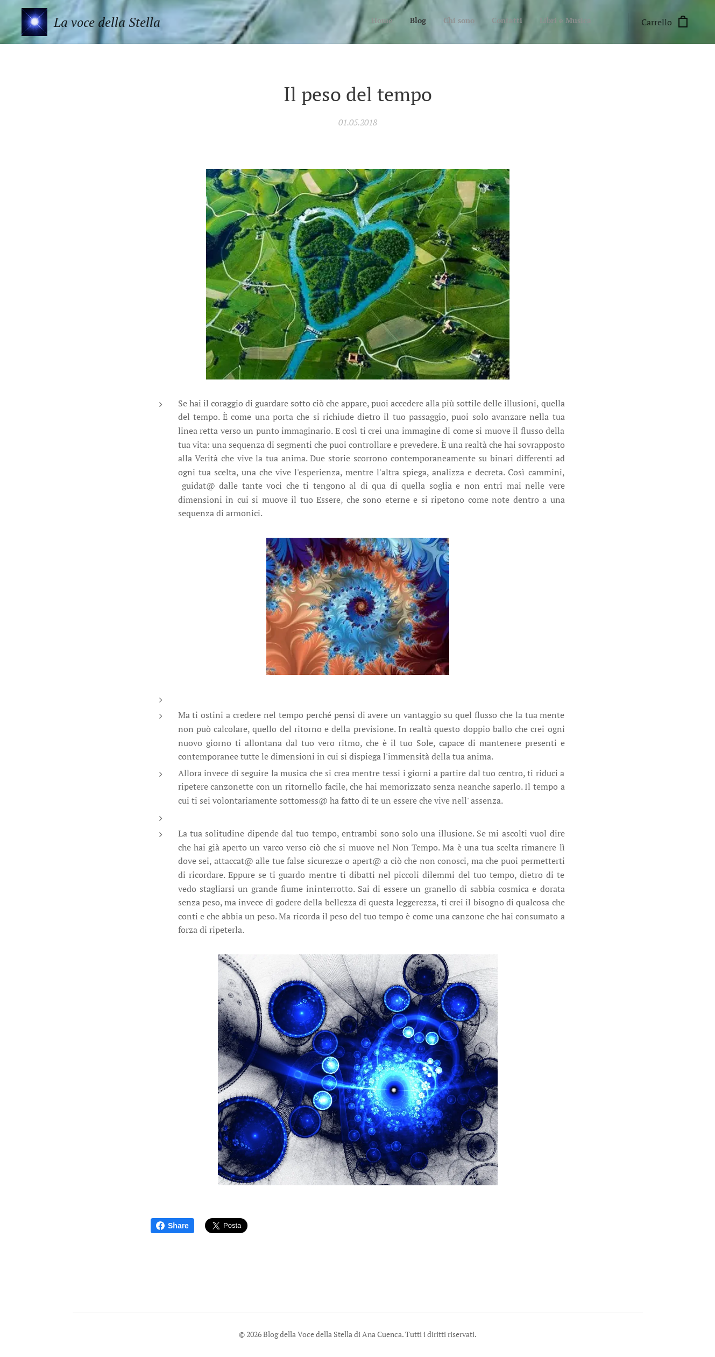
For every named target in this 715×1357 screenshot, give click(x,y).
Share (172, 1225)
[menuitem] (525, 22)
